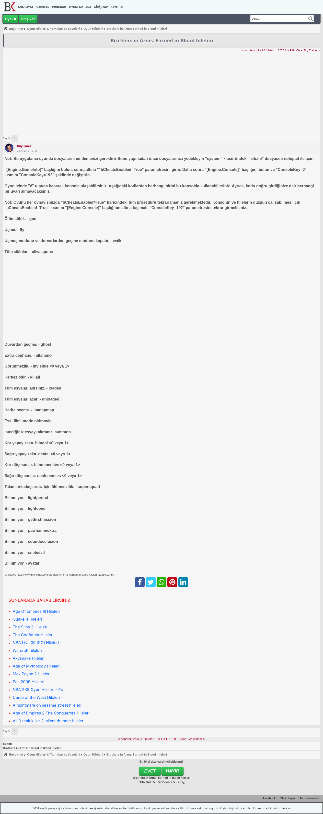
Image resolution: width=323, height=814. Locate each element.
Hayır (172, 771)
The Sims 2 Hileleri (30, 626)
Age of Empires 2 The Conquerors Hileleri (51, 713)
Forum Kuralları (310, 798)
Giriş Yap (101, 7)
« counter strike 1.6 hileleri (258, 50)
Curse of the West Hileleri (36, 697)
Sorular (42, 7)
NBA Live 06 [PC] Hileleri (36, 642)
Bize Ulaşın (287, 798)
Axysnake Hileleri (29, 658)
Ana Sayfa (25, 7)
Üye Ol (10, 19)
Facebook (269, 798)
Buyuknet (24, 146)
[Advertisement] (161, 89)
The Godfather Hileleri (33, 634)
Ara (88, 7)
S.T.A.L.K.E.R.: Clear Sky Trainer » (299, 50)
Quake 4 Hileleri (27, 619)
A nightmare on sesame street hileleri (47, 705)
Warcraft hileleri (27, 650)
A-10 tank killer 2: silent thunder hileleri (48, 720)
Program (59, 7)
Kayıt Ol (117, 7)
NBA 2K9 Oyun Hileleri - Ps (38, 689)
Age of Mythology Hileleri (36, 666)
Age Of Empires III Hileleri (36, 611)
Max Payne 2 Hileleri (31, 673)
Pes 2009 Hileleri (28, 681)
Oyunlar (76, 7)
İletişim (286, 808)
